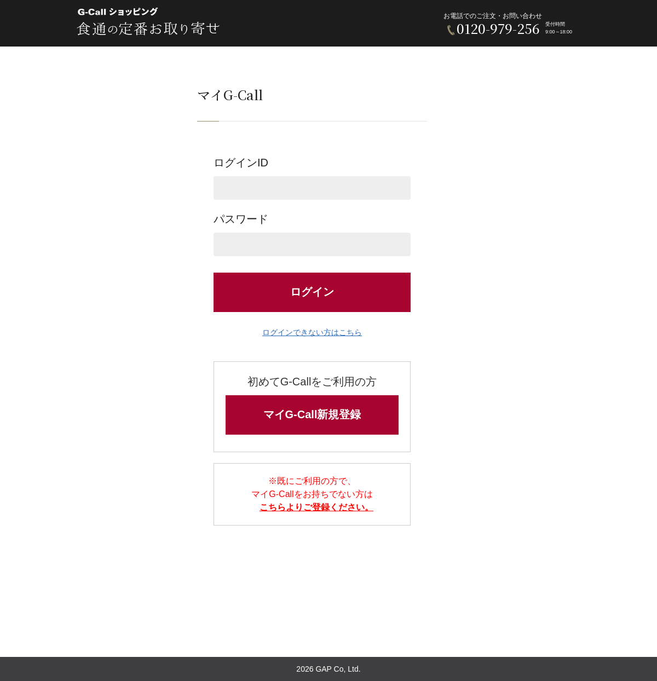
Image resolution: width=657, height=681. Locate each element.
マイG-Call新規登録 (312, 414)
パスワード (312, 234)
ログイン (312, 292)
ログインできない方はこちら (312, 332)
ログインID (312, 178)
